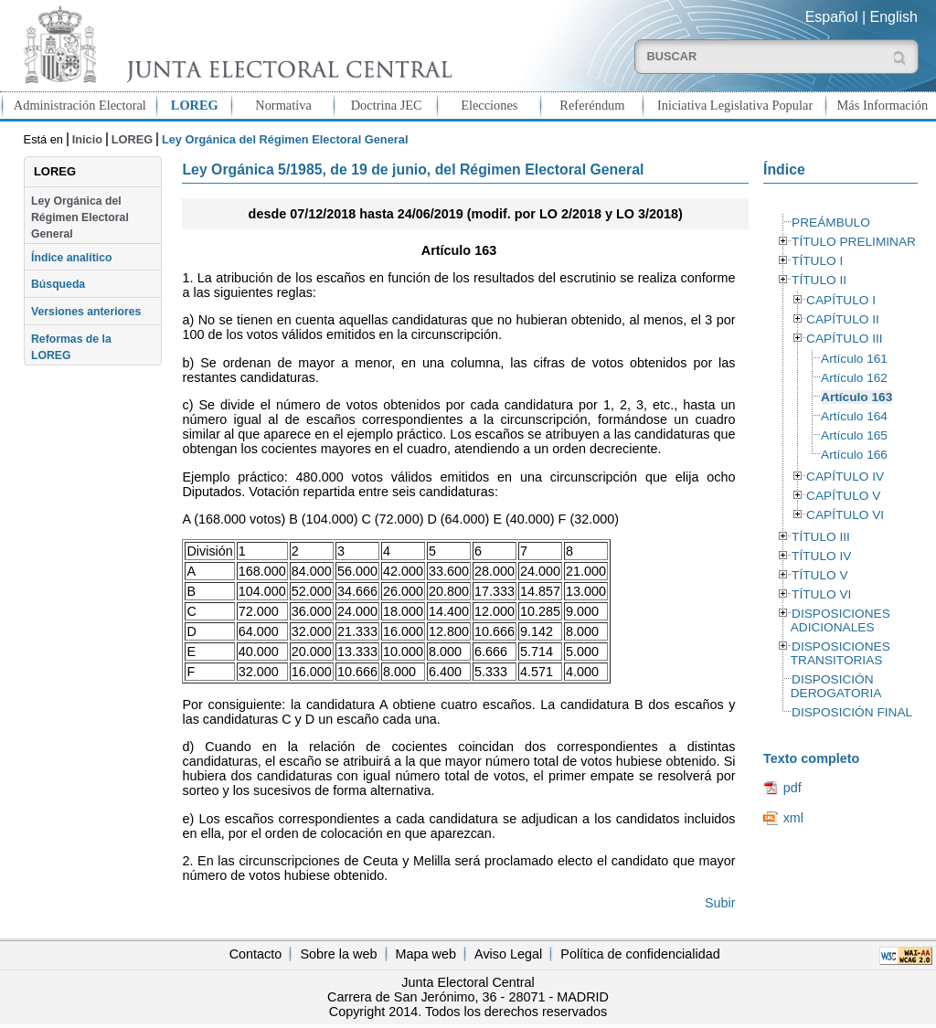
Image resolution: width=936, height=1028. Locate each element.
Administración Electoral (80, 105)
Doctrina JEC (386, 105)
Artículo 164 (854, 416)
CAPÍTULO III (844, 338)
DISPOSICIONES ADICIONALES (840, 620)
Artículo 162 (854, 378)
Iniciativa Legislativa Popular (735, 105)
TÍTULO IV (821, 556)
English (894, 17)
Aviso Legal (508, 954)
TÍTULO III (821, 537)
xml (793, 818)
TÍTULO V (819, 575)
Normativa (283, 105)
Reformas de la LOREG (71, 347)
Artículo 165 (854, 435)
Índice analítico (71, 257)
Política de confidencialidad (639, 954)
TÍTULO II (819, 280)
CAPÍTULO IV (845, 476)
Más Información (883, 105)
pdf (792, 787)
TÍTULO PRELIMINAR (854, 242)
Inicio (87, 139)
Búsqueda (58, 284)
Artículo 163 (856, 397)
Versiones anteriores (86, 311)
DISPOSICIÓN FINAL (852, 712)
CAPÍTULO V (843, 496)
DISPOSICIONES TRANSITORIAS (840, 653)
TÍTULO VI (821, 594)
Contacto (255, 954)
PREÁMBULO (831, 222)
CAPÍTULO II (842, 319)
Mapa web (426, 954)
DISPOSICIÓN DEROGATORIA (836, 686)
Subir (720, 903)
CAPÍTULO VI (845, 515)
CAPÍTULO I (841, 300)
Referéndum (591, 105)
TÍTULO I (817, 261)
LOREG (194, 105)
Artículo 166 (854, 454)
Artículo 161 (854, 359)
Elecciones (489, 105)
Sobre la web (338, 954)
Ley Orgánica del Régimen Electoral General (80, 218)
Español (831, 17)
